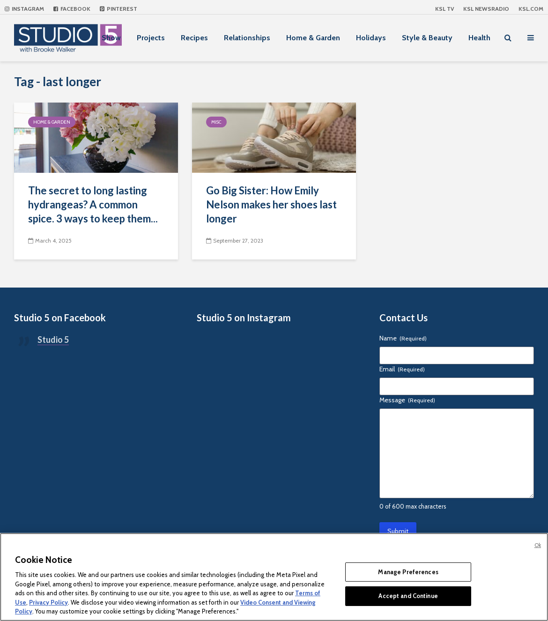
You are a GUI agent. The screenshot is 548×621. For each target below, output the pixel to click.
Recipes (194, 37)
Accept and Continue (407, 595)
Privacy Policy (48, 602)
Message (407, 400)
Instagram (24, 8)
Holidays (371, 37)
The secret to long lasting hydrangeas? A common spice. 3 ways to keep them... (93, 204)
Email (402, 369)
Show (111, 37)
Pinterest (118, 8)
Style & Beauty (427, 37)
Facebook (71, 8)
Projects (151, 37)
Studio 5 (53, 339)
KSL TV (444, 8)
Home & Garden (313, 37)
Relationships (247, 37)
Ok (537, 545)
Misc (216, 122)
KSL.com (530, 8)
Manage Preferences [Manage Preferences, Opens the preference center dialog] (408, 572)
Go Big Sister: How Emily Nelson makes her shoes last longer (271, 204)
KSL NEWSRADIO (486, 8)
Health (479, 37)
